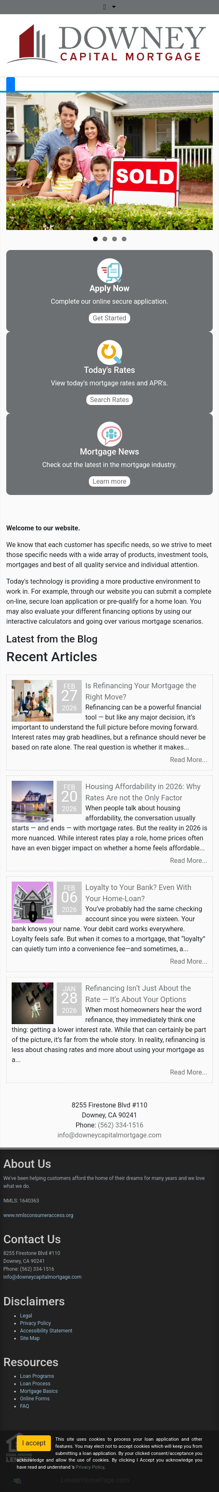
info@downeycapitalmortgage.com (110, 1135)
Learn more (109, 481)
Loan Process (35, 1384)
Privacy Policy (35, 1323)
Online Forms (35, 1399)
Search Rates (109, 400)
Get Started (109, 318)
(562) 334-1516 (120, 1125)
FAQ (24, 1406)
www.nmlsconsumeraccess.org (38, 1215)
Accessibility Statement (46, 1331)
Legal (26, 1316)
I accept (33, 1443)
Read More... (188, 760)
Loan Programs (37, 1376)
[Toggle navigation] (10, 84)
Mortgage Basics (39, 1391)
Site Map (30, 1338)
